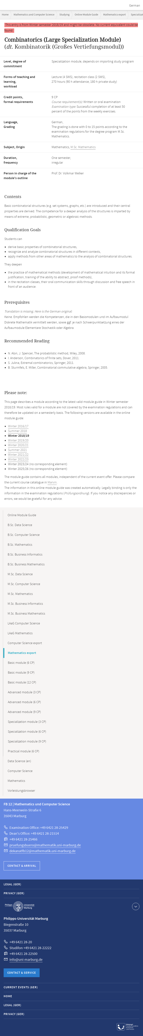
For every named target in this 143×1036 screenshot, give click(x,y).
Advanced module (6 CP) (24, 702)
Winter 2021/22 (18, 455)
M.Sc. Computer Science (24, 584)
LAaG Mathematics (20, 633)
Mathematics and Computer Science (34, 14)
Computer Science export (25, 643)
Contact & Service (21, 973)
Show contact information (135, 906)
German (134, 5)
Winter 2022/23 (18, 459)
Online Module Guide (86, 14)
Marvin (52, 482)
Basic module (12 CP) (22, 682)
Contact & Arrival (21, 866)
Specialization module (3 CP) (27, 722)
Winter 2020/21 (18, 445)
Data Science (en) (19, 761)
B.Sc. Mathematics (20, 545)
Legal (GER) (12, 884)
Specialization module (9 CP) (27, 741)
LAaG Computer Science (24, 623)
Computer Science (20, 771)
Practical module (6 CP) (23, 751)
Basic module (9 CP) (21, 673)
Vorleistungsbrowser (21, 791)
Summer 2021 (17, 450)
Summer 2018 (17, 431)
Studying (64, 14)
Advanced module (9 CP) (24, 712)
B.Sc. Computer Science (24, 535)
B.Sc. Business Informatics (25, 554)
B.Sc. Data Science (20, 525)
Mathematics (16, 781)
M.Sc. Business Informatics (25, 604)
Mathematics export (114, 14)
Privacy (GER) (14, 893)
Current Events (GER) (21, 987)
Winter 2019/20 (18, 440)
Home (5, 14)
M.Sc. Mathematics (83, 147)
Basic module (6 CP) (21, 663)
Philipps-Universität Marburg (19, 906)
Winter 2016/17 (18, 426)
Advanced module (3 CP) (24, 692)
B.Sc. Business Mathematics (26, 564)
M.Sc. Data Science (20, 574)
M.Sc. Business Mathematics (26, 613)
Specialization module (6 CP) (27, 732)
